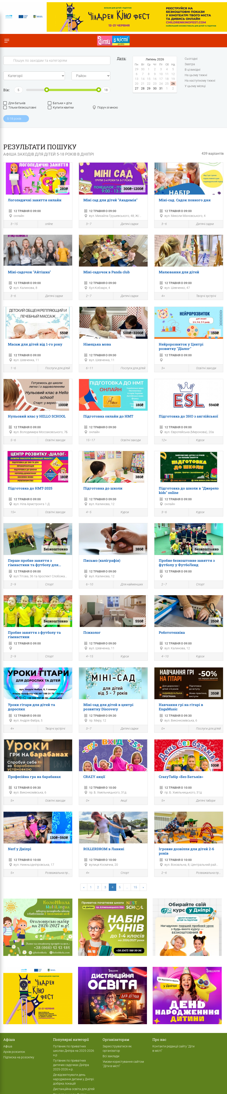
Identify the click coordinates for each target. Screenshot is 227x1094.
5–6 (11, 440)
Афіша (7, 1046)
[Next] (143, 887)
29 (148, 88)
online (46, 224)
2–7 (86, 296)
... (127, 887)
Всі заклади (111, 1056)
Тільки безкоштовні (19, 107)
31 (161, 88)
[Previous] (83, 887)
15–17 (88, 440)
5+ (10, 801)
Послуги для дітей (55, 368)
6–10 (87, 584)
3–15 (12, 224)
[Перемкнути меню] (6, 40)
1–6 (11, 368)
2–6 (162, 873)
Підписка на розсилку (18, 1057)
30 (155, 88)
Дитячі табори (203, 800)
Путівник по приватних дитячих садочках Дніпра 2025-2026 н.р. (71, 1065)
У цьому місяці (195, 86)
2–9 (11, 584)
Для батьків (14, 103)
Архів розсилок (14, 1052)
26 (173, 83)
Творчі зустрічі (203, 296)
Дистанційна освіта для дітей (74, 1089)
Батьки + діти (60, 103)
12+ (162, 440)
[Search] (56, 60)
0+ (161, 729)
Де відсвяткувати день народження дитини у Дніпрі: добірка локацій (73, 1079)
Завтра (190, 64)
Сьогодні (191, 59)
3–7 (86, 224)
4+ (161, 296)
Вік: (6, 90)
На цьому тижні (196, 75)
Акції (121, 800)
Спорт (47, 584)
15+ (11, 512)
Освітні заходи (203, 368)
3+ (161, 368)
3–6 (162, 224)
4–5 (86, 512)
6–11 (87, 368)
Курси (197, 440)
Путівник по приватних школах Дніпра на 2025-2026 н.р (73, 1051)
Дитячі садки (127, 224)
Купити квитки (61, 107)
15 (135, 887)
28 (143, 88)
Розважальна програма (55, 873)
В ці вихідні (192, 70)
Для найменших (129, 584)
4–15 (87, 657)
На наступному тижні (200, 81)
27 (136, 88)
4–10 (163, 657)
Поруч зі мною (105, 107)
